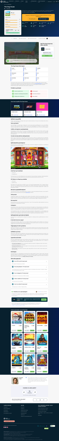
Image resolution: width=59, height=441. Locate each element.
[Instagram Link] (7, 427)
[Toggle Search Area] (58, 1)
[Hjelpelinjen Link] (42, 426)
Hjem (5, 4)
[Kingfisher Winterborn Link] (29, 360)
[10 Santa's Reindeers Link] (42, 360)
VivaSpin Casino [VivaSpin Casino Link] (20, 298)
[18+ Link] (38, 426)
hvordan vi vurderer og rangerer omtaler (18, 305)
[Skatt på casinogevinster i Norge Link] (46, 409)
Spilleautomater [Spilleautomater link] (11, 1)
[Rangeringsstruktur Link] (29, 413)
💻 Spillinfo (15, 38)
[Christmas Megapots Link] (17, 340)
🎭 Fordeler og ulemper (22, 38)
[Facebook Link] (5, 427)
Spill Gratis (14, 330)
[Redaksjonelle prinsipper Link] (29, 410)
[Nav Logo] (4, 1)
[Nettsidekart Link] (46, 415)
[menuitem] (11, 1)
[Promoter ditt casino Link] (29, 411)
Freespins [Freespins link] (22, 1)
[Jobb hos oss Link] (29, 414)
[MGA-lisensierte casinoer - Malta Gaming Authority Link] (46, 406)
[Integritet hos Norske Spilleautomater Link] (29, 416)
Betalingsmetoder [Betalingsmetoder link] (33, 1)
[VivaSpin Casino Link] (42, 49)
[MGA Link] (47, 426)
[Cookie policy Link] (12, 407)
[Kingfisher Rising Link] (29, 340)
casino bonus (28, 192)
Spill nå (47, 55)
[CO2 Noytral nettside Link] (52, 426)
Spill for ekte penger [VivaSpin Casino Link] (43, 18)
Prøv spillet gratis (33, 18)
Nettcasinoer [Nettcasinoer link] (17, 1)
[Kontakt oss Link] (29, 408)
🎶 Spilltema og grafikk (42, 38)
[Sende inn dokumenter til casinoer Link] (46, 408)
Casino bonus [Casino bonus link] (27, 1)
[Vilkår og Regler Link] (12, 405)
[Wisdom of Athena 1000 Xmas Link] (29, 318)
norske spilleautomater (38, 83)
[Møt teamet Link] (29, 407)
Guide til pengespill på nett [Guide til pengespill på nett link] (41, 1)
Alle (6, 4)
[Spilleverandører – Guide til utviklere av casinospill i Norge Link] (46, 413)
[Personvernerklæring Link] (12, 408)
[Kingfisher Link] (17, 360)
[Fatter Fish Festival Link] (42, 340)
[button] (56, 1)
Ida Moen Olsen (8, 8)
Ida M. (39, 291)
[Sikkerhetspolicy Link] (12, 411)
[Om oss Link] (29, 405)
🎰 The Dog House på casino (32, 38)
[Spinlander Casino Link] (29, 107)
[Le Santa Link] (17, 318)
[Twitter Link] (4, 427)
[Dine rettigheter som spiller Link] (12, 413)
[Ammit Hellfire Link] (42, 318)
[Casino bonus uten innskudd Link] (46, 411)
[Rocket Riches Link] (42, 107)
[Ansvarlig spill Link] (12, 410)
